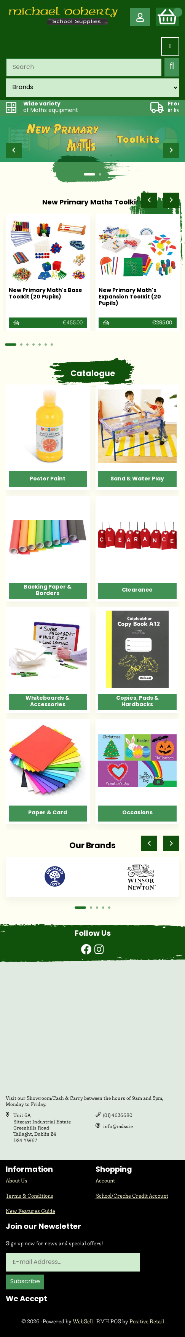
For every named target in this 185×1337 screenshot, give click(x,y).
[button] (14, 150)
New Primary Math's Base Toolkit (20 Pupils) (45, 294)
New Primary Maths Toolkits (92, 202)
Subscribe (25, 1282)
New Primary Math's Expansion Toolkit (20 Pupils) (130, 297)
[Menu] (170, 46)
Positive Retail (146, 1321)
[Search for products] (83, 67)
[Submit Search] (171, 67)
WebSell (83, 1321)
